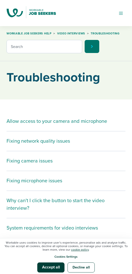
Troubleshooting (105, 33)
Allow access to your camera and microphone (57, 121)
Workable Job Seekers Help (29, 33)
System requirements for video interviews (52, 228)
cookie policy (80, 249)
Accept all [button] (51, 267)
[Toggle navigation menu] (121, 13)
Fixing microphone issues (34, 181)
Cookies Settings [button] (66, 256)
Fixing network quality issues (38, 141)
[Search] (44, 46)
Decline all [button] (81, 267)
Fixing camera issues (30, 161)
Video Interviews (71, 33)
